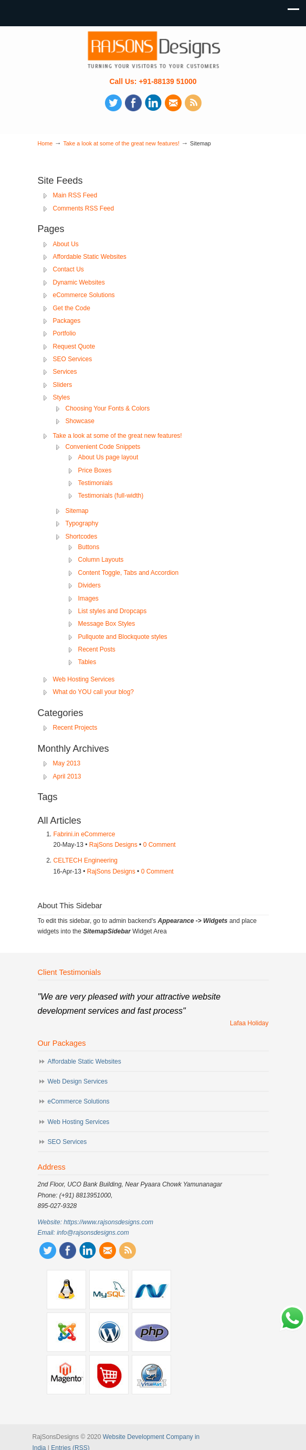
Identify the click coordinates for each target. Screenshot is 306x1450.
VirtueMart (151, 1374)
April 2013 (67, 776)
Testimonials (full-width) (111, 495)
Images (88, 598)
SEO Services (72, 359)
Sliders (62, 384)
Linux (66, 1289)
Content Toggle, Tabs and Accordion (128, 572)
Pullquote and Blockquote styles (122, 636)
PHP (151, 1332)
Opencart (109, 1374)
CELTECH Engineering (86, 860)
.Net (151, 1289)
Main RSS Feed (75, 195)
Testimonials (95, 483)
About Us (66, 244)
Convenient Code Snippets (103, 446)
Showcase (80, 421)
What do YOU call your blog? (93, 692)
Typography (82, 523)
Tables (87, 662)
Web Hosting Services (84, 679)
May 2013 (67, 763)
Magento (66, 1374)
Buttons (89, 547)
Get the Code (71, 308)
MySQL (109, 1289)
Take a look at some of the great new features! (121, 143)
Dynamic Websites (79, 282)
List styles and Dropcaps (112, 611)
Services (65, 371)
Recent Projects (75, 727)
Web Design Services (78, 1081)
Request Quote (74, 346)
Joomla (66, 1332)
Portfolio (64, 333)
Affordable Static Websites (89, 256)
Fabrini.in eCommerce (84, 834)
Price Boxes (95, 470)
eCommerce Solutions (84, 295)
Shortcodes (82, 536)
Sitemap (77, 510)
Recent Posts (96, 649)
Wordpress (109, 1332)
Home (45, 143)
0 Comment (159, 844)
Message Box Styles (106, 623)
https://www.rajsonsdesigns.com (108, 1222)
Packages (67, 320)
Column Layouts (101, 559)
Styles (61, 397)
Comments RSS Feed (83, 208)
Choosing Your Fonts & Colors (108, 408)
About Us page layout (108, 457)
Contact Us (68, 269)
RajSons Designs (113, 844)
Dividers (89, 585)
